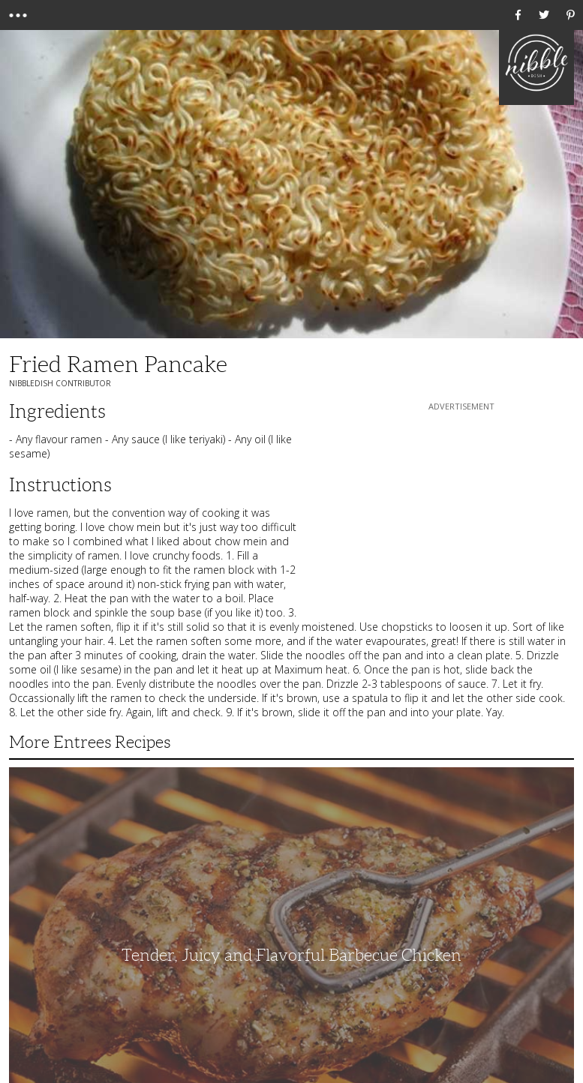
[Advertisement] (461, 508)
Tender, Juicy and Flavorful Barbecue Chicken (291, 955)
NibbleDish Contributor (60, 383)
